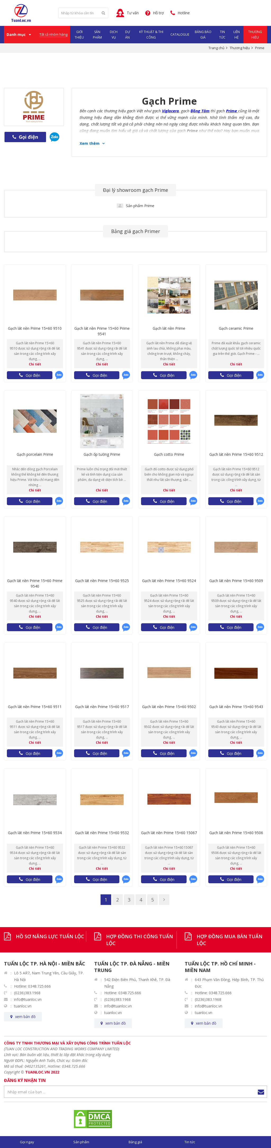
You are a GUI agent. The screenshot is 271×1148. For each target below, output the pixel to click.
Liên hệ (236, 35)
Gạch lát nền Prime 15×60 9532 (102, 832)
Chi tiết (35, 364)
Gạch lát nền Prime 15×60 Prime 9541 (102, 331)
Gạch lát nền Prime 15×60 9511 (35, 706)
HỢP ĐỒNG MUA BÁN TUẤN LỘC (230, 939)
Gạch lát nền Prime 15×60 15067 (169, 832)
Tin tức (189, 1142)
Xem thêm (90, 143)
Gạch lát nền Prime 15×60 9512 (236, 454)
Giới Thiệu (79, 35)
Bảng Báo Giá (203, 35)
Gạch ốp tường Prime (102, 454)
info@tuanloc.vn (28, 999)
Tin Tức (222, 35)
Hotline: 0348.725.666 (32, 986)
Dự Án (127, 35)
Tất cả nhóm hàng (53, 34)
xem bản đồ (25, 1016)
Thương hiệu (240, 47)
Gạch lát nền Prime (169, 328)
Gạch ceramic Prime (236, 328)
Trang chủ (216, 47)
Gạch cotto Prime (169, 454)
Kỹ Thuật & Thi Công (151, 35)
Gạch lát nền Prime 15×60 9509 (236, 580)
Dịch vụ (114, 35)
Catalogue (179, 34)
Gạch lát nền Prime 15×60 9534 (35, 832)
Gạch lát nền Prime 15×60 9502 (169, 706)
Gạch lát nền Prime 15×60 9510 (35, 328)
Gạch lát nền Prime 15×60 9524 (169, 580)
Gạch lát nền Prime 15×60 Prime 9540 (34, 583)
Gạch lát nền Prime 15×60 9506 (236, 832)
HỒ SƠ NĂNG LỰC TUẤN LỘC (50, 936)
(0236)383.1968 (27, 992)
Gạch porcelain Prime (35, 454)
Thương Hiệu (255, 35)
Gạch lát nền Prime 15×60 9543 (236, 706)
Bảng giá (135, 1142)
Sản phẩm (97, 35)
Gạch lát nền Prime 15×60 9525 (102, 580)
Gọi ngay (27, 1142)
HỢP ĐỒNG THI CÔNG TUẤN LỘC (139, 939)
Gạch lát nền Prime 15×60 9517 (102, 706)
